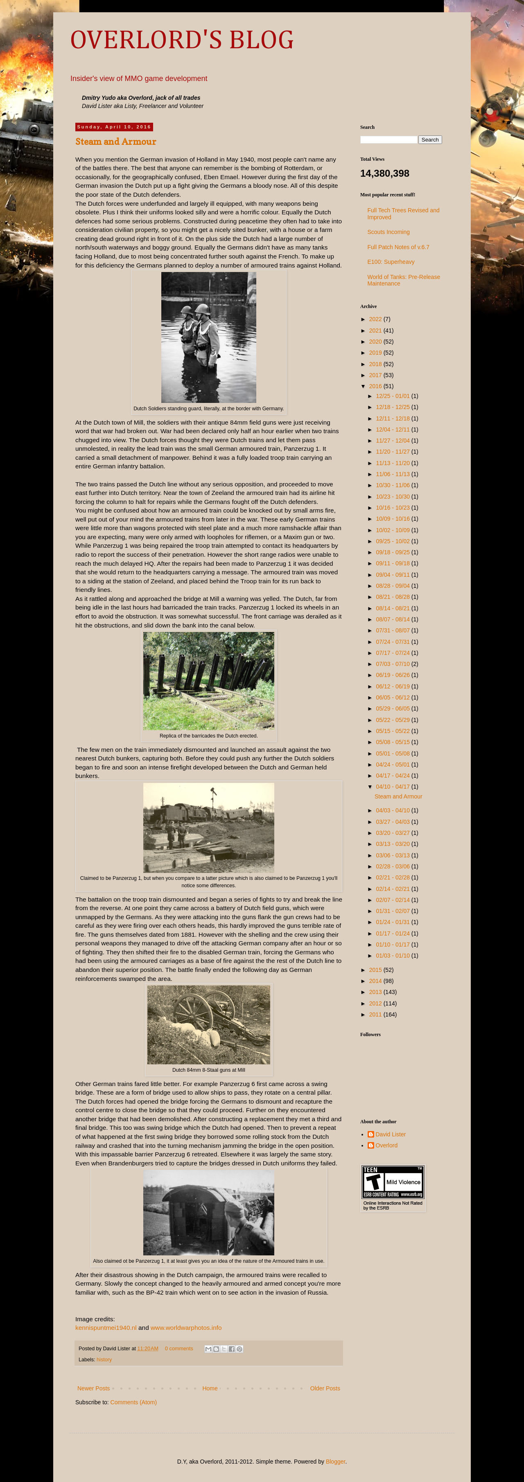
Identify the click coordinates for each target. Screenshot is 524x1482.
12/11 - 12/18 (393, 418)
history (104, 1360)
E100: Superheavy (391, 262)
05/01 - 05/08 (393, 753)
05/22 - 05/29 (393, 720)
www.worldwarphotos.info (186, 1327)
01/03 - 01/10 (393, 955)
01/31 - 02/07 (393, 911)
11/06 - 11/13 (393, 474)
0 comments (179, 1349)
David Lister (391, 1134)
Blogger (335, 1461)
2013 (376, 992)
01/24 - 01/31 (393, 922)
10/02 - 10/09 (393, 530)
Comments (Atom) (134, 1402)
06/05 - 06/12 (393, 697)
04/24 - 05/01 (393, 764)
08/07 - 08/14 (393, 619)
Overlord (387, 1145)
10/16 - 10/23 (393, 507)
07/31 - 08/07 (393, 630)
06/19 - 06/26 (393, 675)
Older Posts (325, 1388)
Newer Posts (93, 1388)
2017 (376, 375)
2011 (376, 1014)
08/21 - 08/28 (393, 597)
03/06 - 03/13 (393, 855)
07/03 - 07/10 (393, 664)
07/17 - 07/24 (393, 653)
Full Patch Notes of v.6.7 (398, 247)
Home (209, 1388)
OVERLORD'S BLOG (182, 40)
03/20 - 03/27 (393, 833)
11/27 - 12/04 (393, 440)
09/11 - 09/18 (393, 563)
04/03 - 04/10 (393, 810)
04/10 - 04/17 (393, 786)
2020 (376, 341)
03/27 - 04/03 (393, 822)
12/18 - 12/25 (393, 407)
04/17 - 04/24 (393, 775)
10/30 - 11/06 (393, 485)
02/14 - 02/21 (393, 889)
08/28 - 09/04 (393, 585)
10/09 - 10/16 (393, 518)
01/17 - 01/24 (393, 933)
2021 (376, 330)
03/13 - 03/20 (393, 844)
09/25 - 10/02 (393, 541)
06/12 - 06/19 (393, 686)
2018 (376, 364)
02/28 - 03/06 (393, 866)
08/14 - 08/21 (393, 608)
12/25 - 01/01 (393, 396)
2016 (376, 386)
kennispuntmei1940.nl (106, 1327)
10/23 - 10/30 (393, 496)
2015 (376, 970)
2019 (376, 352)
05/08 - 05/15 (393, 742)
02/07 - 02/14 (393, 900)
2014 (376, 981)
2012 (376, 1003)
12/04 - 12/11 (393, 429)
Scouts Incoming (389, 232)
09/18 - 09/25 (393, 552)
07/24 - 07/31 (393, 642)
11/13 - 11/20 (393, 463)
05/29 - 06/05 (393, 708)
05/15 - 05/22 (393, 731)
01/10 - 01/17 (393, 944)
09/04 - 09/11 (393, 574)
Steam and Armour (115, 141)
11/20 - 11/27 (393, 451)
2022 (376, 319)
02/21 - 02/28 (393, 877)
